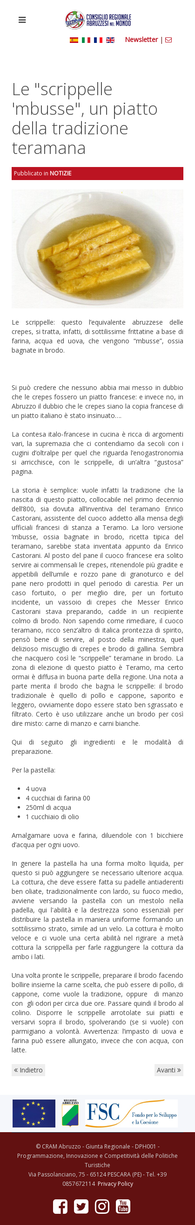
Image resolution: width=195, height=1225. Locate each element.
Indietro (28, 1069)
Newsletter (142, 39)
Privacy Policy (115, 1184)
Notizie (60, 173)
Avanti (169, 1069)
